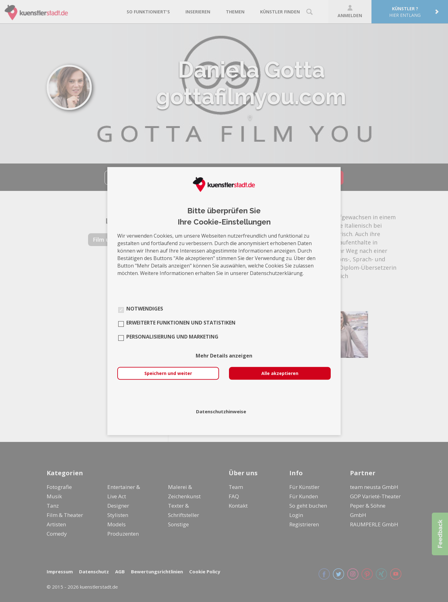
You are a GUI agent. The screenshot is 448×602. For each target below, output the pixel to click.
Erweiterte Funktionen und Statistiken (181, 322)
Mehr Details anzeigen (224, 355)
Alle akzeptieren (279, 373)
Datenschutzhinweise (221, 411)
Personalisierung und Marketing (172, 336)
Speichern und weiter (168, 373)
